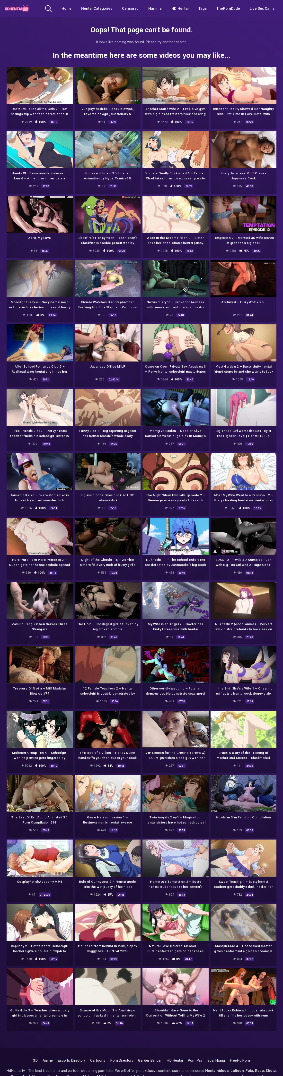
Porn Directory (121, 1060)
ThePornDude (228, 8)
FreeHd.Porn (240, 1060)
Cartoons (97, 1060)
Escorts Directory (72, 1060)
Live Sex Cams (262, 8)
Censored (130, 8)
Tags (202, 8)
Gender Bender (150, 1060)
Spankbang (216, 1060)
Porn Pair (195, 1060)
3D (35, 1060)
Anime (48, 1060)
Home (67, 8)
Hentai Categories (96, 8)
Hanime (155, 8)
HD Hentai (180, 8)
